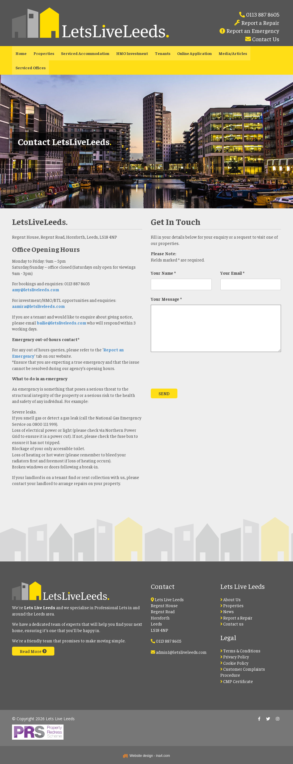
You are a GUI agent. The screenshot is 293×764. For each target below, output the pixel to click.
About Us (230, 599)
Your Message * (166, 299)
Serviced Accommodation (85, 53)
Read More (33, 651)
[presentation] (194, 373)
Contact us (232, 623)
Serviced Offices (30, 67)
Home (21, 53)
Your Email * (232, 273)
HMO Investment (132, 53)
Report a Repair (259, 22)
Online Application (194, 53)
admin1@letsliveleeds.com (181, 652)
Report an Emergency (252, 30)
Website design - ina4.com (146, 756)
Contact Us (265, 38)
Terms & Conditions (240, 650)
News (227, 611)
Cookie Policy (234, 663)
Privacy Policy (234, 656)
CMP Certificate (236, 681)
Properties (43, 53)
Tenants (162, 53)
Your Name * (163, 273)
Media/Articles (233, 53)
